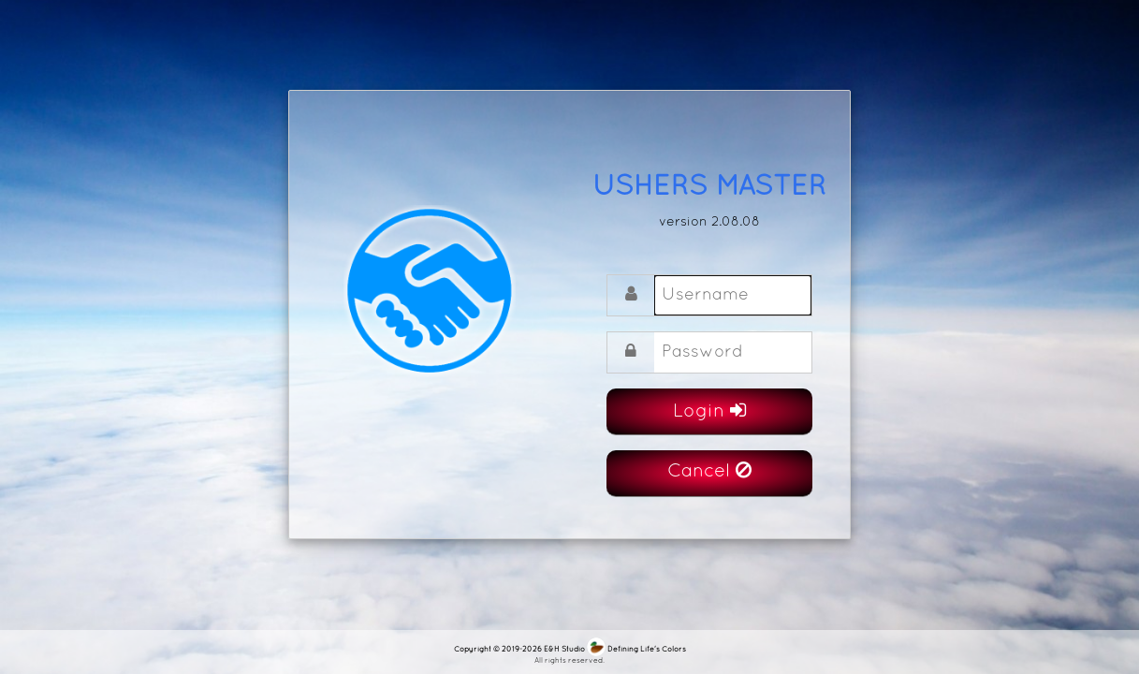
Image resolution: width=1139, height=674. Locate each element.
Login (709, 410)
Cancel (709, 470)
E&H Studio (564, 649)
